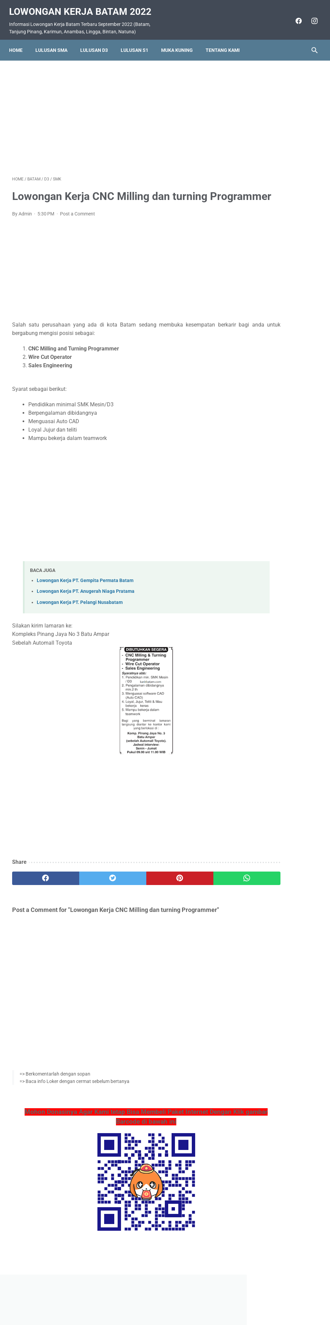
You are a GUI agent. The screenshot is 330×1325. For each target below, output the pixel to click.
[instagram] (310, 16)
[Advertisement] (114, 112)
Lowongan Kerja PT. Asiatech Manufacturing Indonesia (274, 386)
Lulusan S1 (137, 42)
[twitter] (88, 891)
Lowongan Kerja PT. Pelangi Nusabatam (80, 615)
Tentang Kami (226, 42)
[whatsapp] (190, 891)
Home (19, 42)
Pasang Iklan (161, 1300)
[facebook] (295, 16)
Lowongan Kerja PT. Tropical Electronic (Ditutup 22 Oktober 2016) (277, 199)
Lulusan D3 (97, 42)
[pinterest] (139, 891)
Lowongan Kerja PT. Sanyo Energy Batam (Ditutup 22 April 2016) (277, 305)
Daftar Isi (191, 1300)
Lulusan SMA (54, 42)
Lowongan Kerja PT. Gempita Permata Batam (85, 593)
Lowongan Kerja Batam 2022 (83, 6)
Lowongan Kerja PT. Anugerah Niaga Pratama (85, 604)
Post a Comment (77, 226)
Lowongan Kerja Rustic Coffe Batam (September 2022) (275, 419)
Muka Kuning (180, 42)
